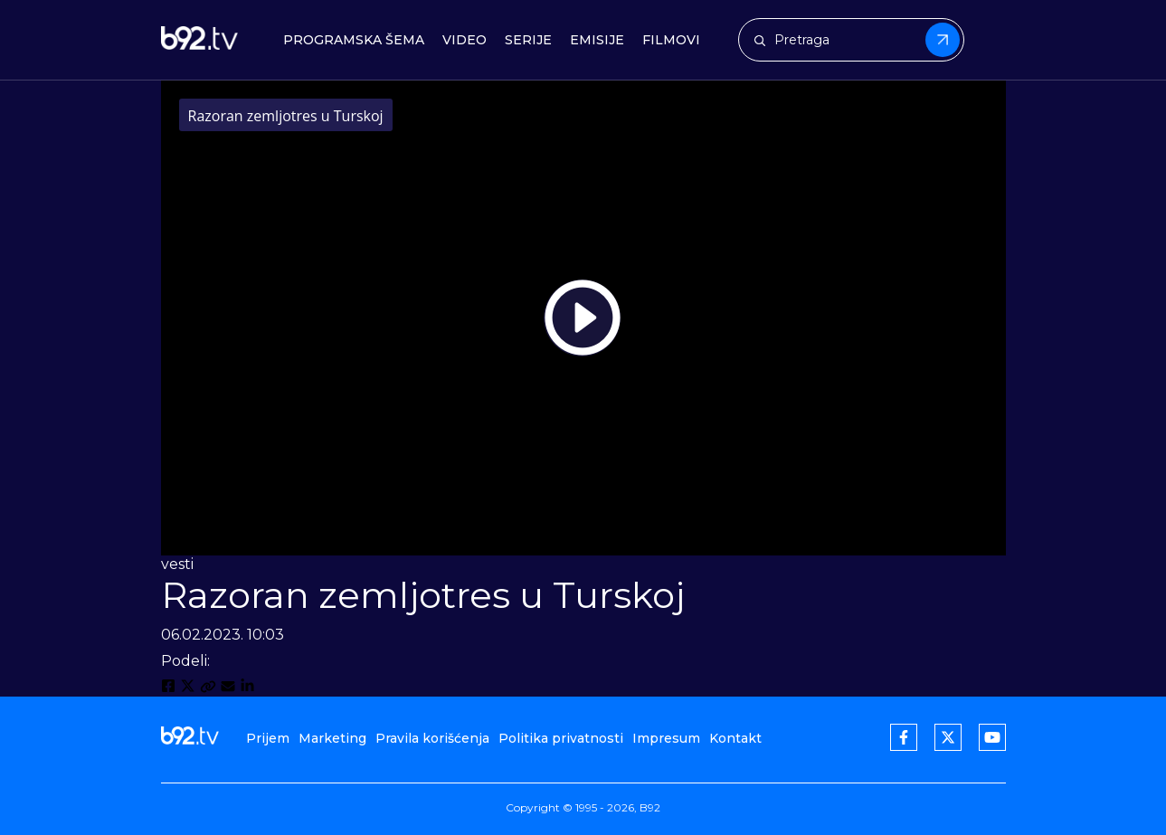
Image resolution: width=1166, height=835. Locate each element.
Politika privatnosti (560, 738)
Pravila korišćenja (432, 738)
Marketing (332, 738)
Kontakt (735, 738)
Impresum (666, 738)
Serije (528, 40)
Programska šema (353, 40)
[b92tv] (199, 40)
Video (464, 40)
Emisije (597, 40)
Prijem (267, 738)
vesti (177, 564)
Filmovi (671, 40)
